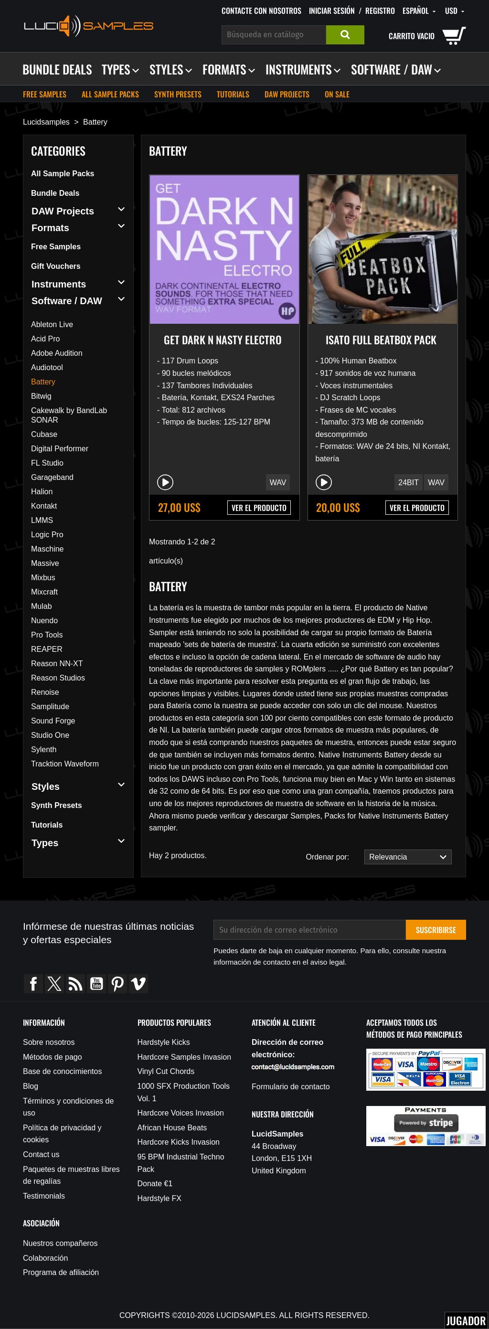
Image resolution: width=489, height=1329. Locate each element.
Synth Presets (178, 94)
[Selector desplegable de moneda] (455, 11)
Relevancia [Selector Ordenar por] (405, 857)
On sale (337, 94)
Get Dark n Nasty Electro (223, 339)
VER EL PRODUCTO (259, 507)
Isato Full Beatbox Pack (381, 339)
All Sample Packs (110, 94)
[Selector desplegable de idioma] (420, 11)
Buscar (345, 34)
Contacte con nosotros (261, 10)
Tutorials (233, 94)
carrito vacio (412, 36)
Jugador (466, 1320)
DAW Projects (287, 94)
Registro (380, 10)
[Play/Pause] (165, 482)
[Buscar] (274, 34)
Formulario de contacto (291, 1087)
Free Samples (44, 94)
